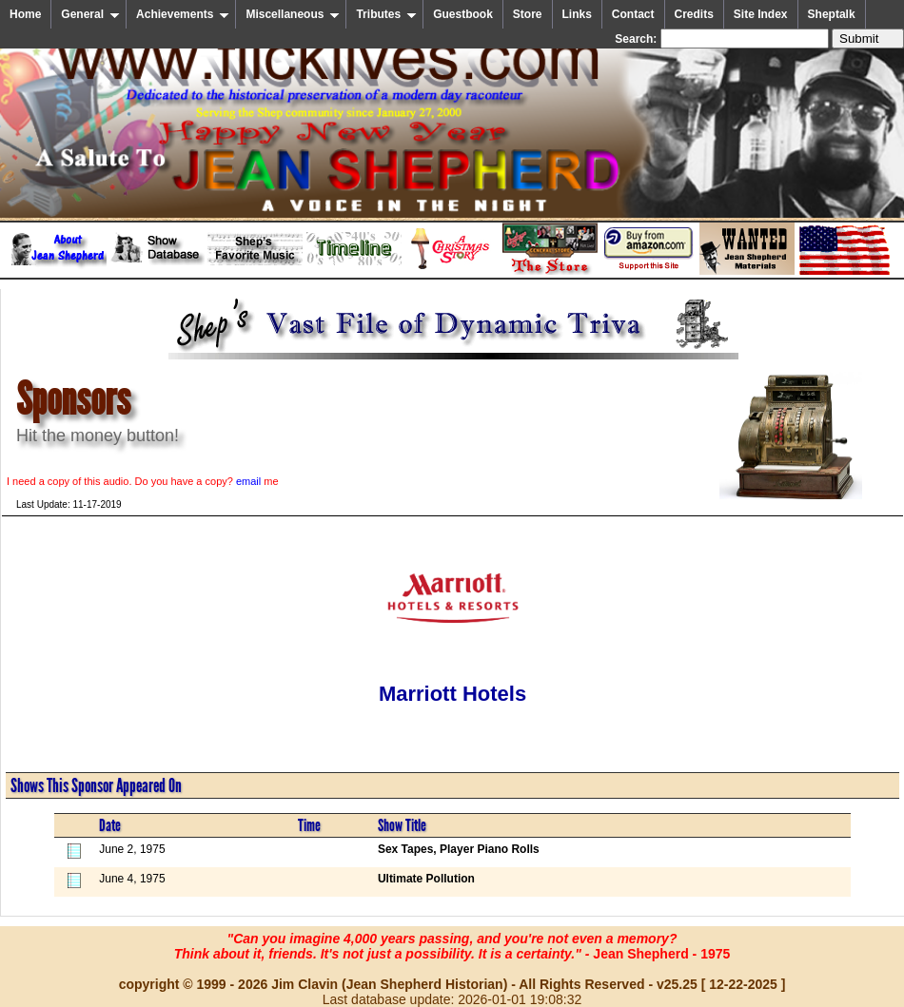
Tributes (386, 14)
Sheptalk (831, 14)
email (248, 481)
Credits (694, 14)
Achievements (182, 14)
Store (527, 14)
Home (25, 14)
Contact (633, 14)
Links (577, 14)
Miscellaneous (293, 14)
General (90, 14)
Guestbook (463, 14)
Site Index (761, 14)
